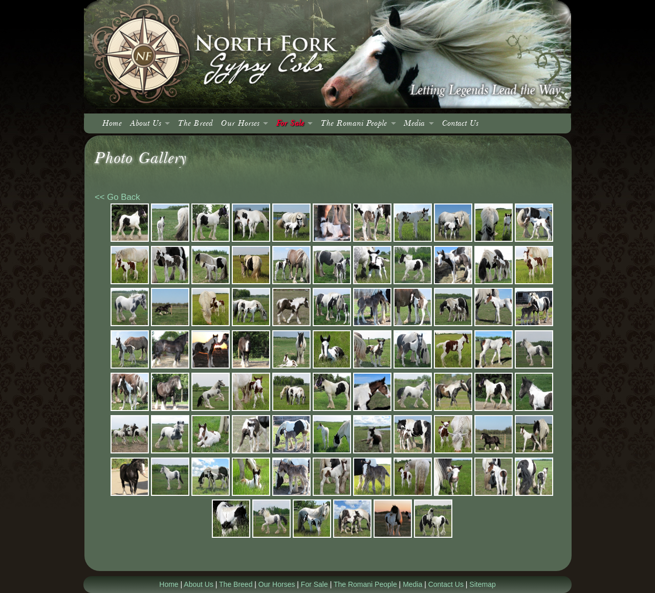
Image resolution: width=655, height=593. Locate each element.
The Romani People (354, 123)
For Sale (290, 123)
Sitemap (482, 584)
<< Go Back (117, 197)
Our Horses (240, 123)
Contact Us (460, 123)
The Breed (195, 123)
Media (414, 123)
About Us (145, 123)
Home (112, 123)
